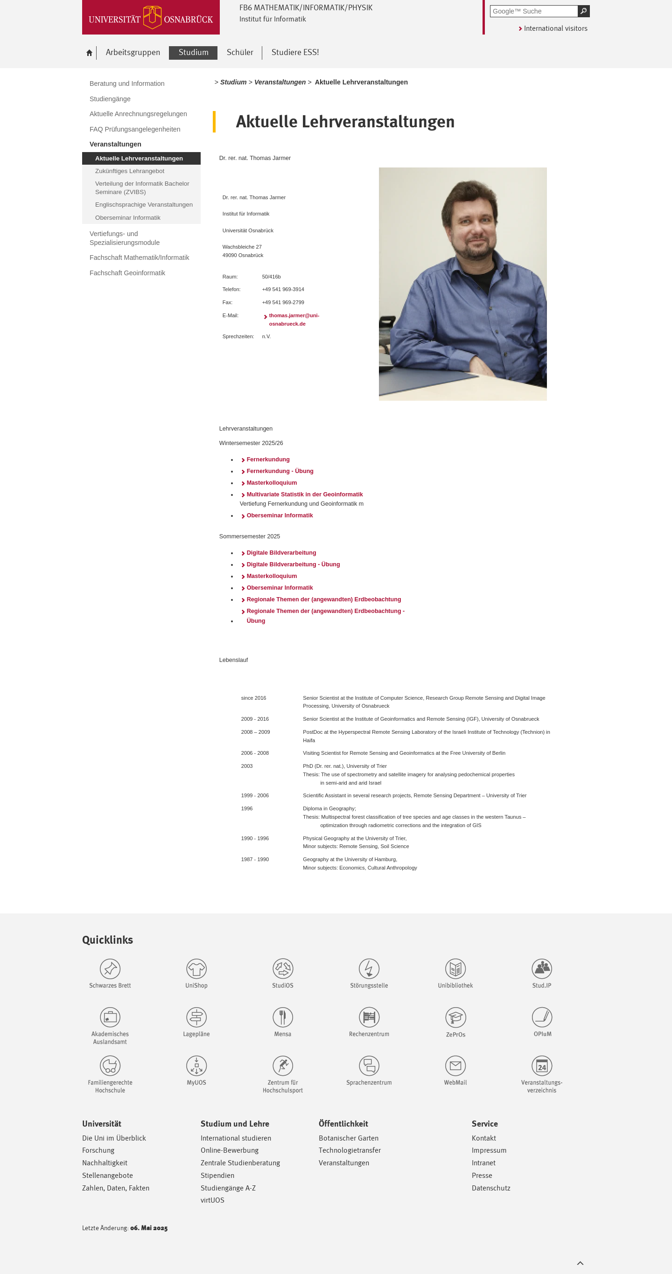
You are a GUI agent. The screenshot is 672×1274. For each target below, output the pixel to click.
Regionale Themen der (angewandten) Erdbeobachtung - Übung (326, 616)
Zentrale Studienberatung (240, 1162)
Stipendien (217, 1175)
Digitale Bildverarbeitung (281, 553)
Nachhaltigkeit (104, 1162)
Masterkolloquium (272, 483)
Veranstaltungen (344, 1162)
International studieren (236, 1138)
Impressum (489, 1150)
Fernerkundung (268, 459)
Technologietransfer (350, 1150)
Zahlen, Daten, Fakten (115, 1187)
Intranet (484, 1162)
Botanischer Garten (348, 1138)
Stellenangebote (107, 1175)
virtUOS (212, 1200)
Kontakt (484, 1138)
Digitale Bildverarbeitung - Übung (293, 564)
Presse (482, 1175)
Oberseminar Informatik (280, 515)
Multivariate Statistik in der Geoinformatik (305, 494)
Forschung (98, 1150)
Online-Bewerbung (230, 1150)
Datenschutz (491, 1187)
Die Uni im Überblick (114, 1138)
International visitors (556, 28)
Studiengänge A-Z (228, 1187)
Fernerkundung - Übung (280, 471)
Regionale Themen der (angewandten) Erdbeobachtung (324, 599)
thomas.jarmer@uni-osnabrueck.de (294, 320)
